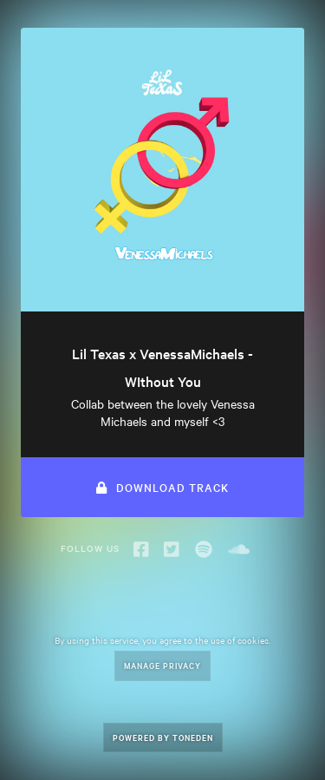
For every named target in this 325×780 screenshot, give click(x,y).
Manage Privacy (162, 665)
